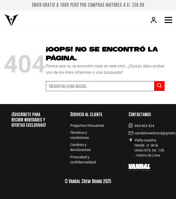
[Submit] (159, 86)
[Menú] (168, 20)
